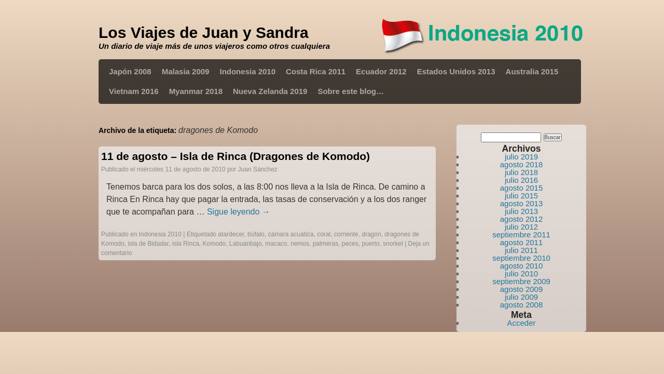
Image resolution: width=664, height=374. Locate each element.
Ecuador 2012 (381, 71)
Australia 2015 (532, 71)
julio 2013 (521, 211)
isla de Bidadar (148, 243)
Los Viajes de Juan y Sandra (204, 32)
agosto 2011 (521, 242)
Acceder (521, 322)
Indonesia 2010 (247, 71)
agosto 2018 (521, 164)
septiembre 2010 (521, 257)
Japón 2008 (130, 71)
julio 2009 (521, 296)
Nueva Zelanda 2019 (270, 91)
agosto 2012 (521, 219)
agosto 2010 (521, 265)
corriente (346, 234)
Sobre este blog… (350, 91)
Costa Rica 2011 (315, 71)
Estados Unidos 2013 (456, 71)
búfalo (256, 234)
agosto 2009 (521, 289)
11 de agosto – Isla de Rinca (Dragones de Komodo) (235, 156)
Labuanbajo (245, 243)
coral (323, 234)
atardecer (231, 234)
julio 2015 (521, 195)
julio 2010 (521, 273)
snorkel (393, 243)
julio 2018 (521, 172)
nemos (299, 243)
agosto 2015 (521, 187)
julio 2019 (521, 156)
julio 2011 (521, 250)
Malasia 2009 (186, 71)
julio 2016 (521, 180)
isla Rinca (185, 243)
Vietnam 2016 (134, 91)
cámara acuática (290, 234)
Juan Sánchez (258, 169)
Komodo (214, 243)
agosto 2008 (521, 304)
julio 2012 (521, 226)
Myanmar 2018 (196, 91)
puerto (370, 243)
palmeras (325, 243)
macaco (276, 243)
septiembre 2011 (521, 234)
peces (350, 243)
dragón (371, 234)
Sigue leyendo (238, 211)
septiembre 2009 (521, 281)
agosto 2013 (521, 203)
